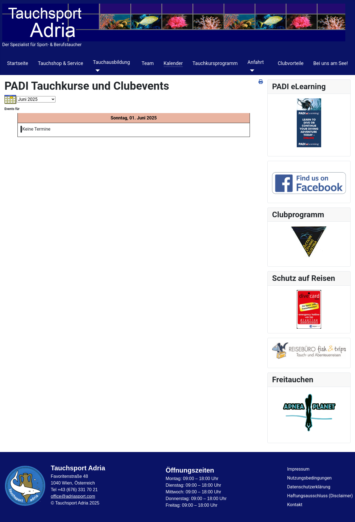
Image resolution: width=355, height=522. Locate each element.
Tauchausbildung (111, 62)
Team (148, 63)
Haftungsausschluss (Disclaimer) (320, 495)
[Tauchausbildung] (96, 70)
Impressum (298, 469)
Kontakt (294, 504)
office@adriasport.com (73, 496)
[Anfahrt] (250, 70)
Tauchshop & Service (60, 63)
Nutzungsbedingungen (309, 478)
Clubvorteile (290, 63)
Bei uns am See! (330, 63)
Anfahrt (255, 62)
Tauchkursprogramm (215, 63)
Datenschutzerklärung (308, 486)
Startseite (17, 63)
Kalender (173, 63)
